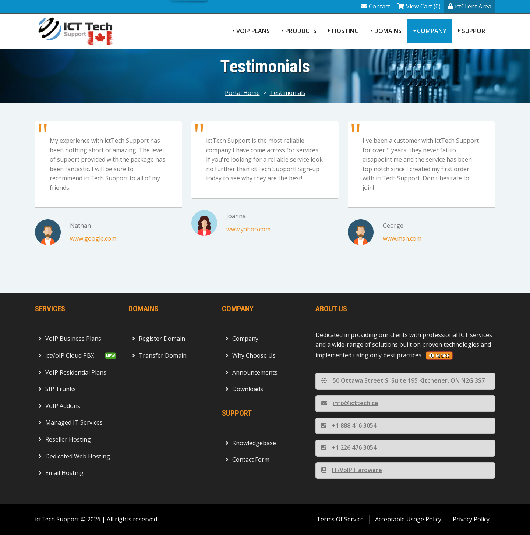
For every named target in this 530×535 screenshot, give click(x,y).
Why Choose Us (251, 355)
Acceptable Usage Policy (408, 519)
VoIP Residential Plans (72, 372)
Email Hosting (61, 473)
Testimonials (287, 93)
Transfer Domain (159, 355)
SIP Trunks (57, 389)
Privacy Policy (471, 519)
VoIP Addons (59, 406)
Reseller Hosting (65, 439)
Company (431, 31)
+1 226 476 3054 (349, 447)
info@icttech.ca (349, 403)
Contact (375, 6)
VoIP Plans (253, 31)
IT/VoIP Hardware (351, 470)
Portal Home (242, 93)
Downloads (244, 389)
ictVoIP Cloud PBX (66, 355)
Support (475, 31)
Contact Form (247, 460)
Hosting (345, 31)
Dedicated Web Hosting (74, 456)
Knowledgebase (251, 443)
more (439, 355)
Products (301, 31)
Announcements (252, 372)
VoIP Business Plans (70, 338)
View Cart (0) (419, 6)
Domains (388, 31)
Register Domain (158, 338)
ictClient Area (469, 6)
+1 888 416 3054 (349, 425)
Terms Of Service (340, 519)
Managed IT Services (71, 422)
